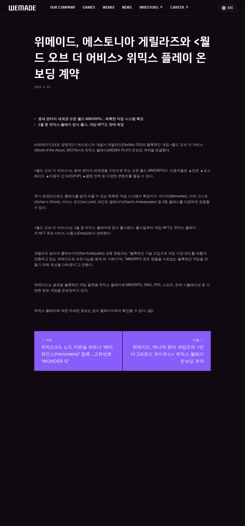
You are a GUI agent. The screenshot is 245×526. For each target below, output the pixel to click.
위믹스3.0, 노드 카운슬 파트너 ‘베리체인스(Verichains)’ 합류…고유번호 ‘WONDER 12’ (77, 354)
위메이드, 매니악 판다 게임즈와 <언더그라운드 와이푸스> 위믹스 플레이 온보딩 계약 (168, 354)
